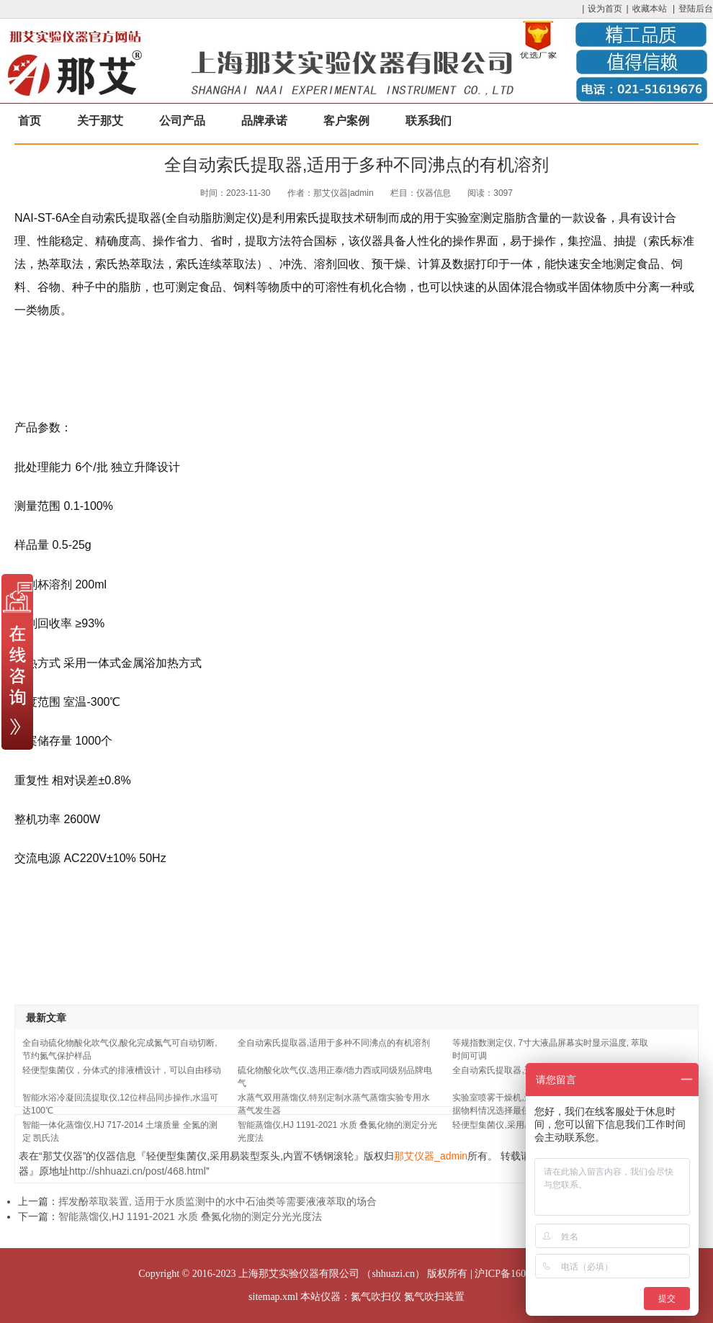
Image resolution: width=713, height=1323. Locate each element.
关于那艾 (100, 121)
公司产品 (182, 121)
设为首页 (605, 9)
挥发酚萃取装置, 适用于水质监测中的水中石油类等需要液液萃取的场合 (217, 1201)
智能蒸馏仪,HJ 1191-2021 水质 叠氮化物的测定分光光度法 (190, 1216)
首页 (29, 121)
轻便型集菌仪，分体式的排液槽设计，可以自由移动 (121, 1070)
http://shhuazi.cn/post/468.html (137, 1171)
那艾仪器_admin (430, 1156)
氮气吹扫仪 (376, 1296)
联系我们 (428, 121)
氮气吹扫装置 (434, 1296)
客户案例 (346, 121)
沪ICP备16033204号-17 (524, 1273)
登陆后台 (695, 9)
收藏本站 (649, 9)
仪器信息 (433, 193)
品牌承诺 (264, 121)
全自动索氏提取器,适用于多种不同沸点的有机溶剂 (334, 1043)
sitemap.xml (273, 1296)
